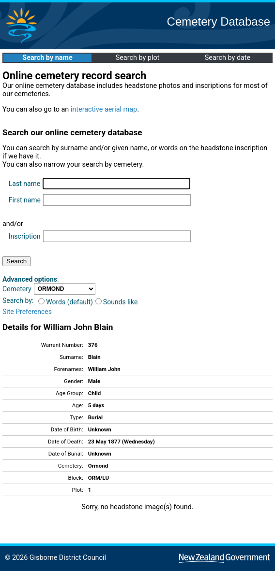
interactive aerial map (104, 109)
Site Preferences (27, 311)
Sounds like (116, 302)
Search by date (227, 58)
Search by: (17, 300)
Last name (24, 183)
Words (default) (65, 302)
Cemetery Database (218, 21)
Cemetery (16, 289)
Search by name (47, 58)
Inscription (25, 236)
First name (25, 200)
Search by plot (138, 58)
